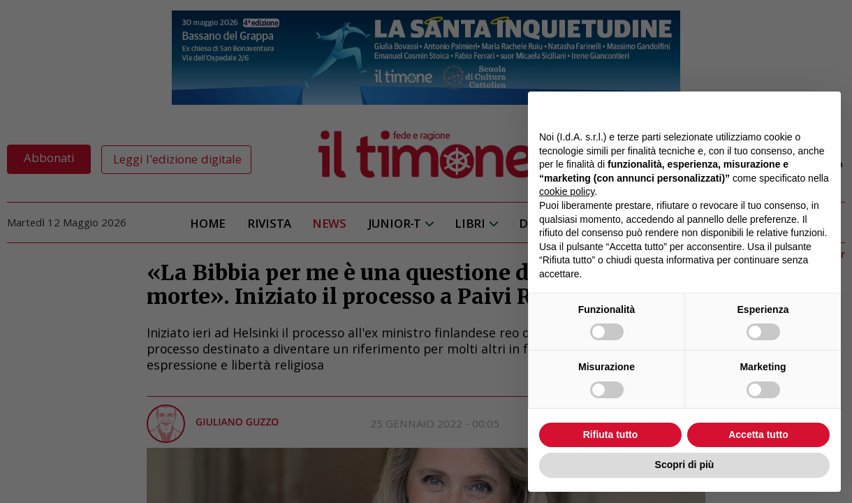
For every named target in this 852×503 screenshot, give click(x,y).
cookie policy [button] (566, 191)
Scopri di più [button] (684, 464)
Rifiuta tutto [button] (610, 434)
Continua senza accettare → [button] (765, 109)
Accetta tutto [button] (758, 434)
